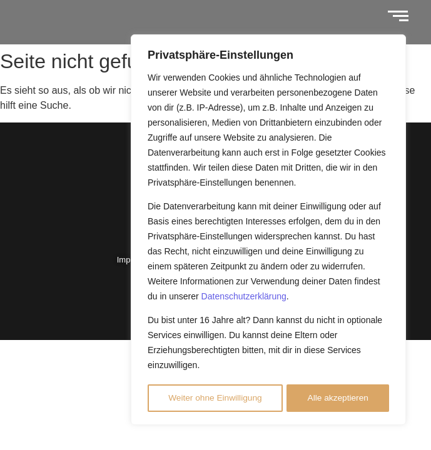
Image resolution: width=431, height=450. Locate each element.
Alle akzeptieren (338, 398)
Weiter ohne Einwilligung (215, 398)
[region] (268, 230)
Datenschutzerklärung (243, 298)
